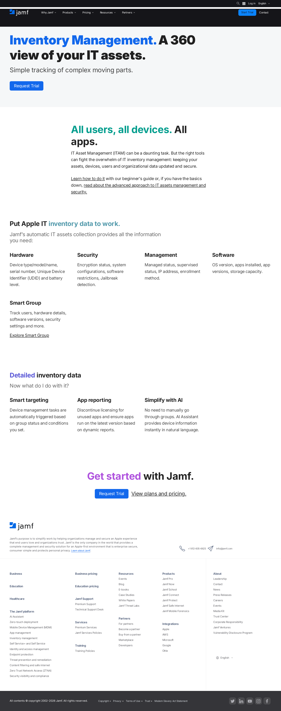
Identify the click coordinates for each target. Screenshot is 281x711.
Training (81, 646)
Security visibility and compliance (29, 676)
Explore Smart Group (29, 336)
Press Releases (222, 595)
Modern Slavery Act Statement (176, 700)
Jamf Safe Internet (173, 606)
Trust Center (220, 616)
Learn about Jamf (81, 550)
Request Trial (29, 86)
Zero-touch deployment (24, 622)
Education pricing (88, 586)
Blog (121, 584)
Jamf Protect (169, 600)
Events (123, 579)
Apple (165, 629)
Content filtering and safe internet (30, 665)
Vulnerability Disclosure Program (233, 633)
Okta (165, 651)
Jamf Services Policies (88, 633)
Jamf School (169, 589)
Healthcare (18, 599)
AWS (165, 634)
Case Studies (126, 595)
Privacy (118, 700)
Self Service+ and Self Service (27, 643)
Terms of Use (135, 700)
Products (169, 574)
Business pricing (87, 574)
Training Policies (85, 651)
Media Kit (218, 611)
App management (20, 633)
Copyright (103, 700)
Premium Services (86, 627)
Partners (125, 619)
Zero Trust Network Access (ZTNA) (30, 670)
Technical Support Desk (89, 609)
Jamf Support (85, 599)
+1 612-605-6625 (188, 549)
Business (16, 574)
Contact (218, 584)
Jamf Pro (167, 579)
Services (81, 622)
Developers (126, 645)
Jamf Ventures (221, 627)
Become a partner (129, 629)
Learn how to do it (88, 179)
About (218, 574)
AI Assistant (17, 616)
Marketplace (126, 640)
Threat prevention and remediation (30, 660)
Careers (218, 600)
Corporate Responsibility (228, 622)
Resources (127, 574)
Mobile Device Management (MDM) (31, 627)
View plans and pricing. (161, 495)
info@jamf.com (224, 549)
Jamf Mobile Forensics (175, 611)
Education (17, 586)
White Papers (127, 600)
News (216, 589)
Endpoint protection (21, 654)
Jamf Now (168, 584)
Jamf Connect (170, 595)
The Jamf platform (24, 611)
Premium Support (85, 604)
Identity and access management (29, 649)
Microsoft (167, 640)
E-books (124, 589)
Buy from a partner (130, 634)
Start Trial (247, 12)
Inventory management (23, 638)
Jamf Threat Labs (129, 606)
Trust (150, 700)
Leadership (220, 579)
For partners (126, 624)
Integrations (171, 624)
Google (166, 645)
